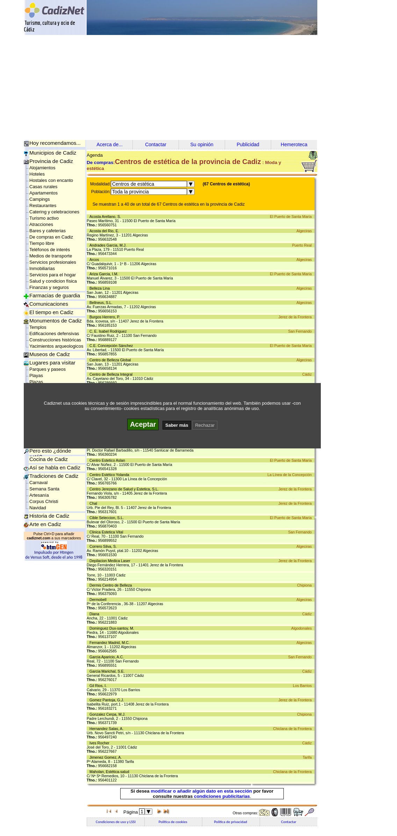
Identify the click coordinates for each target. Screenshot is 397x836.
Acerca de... (109, 144)
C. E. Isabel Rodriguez (109, 331)
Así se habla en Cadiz (54, 467)
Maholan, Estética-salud (110, 772)
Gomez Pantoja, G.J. (107, 700)
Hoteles (37, 174)
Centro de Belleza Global (111, 360)
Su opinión (201, 144)
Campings (39, 199)
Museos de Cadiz (49, 354)
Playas (36, 375)
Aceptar (143, 424)
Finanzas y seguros (49, 287)
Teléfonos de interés (49, 249)
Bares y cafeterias (47, 230)
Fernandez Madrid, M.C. (110, 642)
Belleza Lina (100, 288)
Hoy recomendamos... (55, 143)
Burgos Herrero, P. (105, 317)
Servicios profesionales (52, 262)
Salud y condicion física (53, 281)
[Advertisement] (198, 87)
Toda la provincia (130, 191)
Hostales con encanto (51, 180)
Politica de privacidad (231, 822)
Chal (94, 503)
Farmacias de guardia (54, 295)
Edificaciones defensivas (54, 333)
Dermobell (98, 599)
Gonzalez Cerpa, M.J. (108, 714)
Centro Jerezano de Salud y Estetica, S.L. (125, 489)
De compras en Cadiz (51, 237)
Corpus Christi (43, 501)
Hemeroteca (294, 144)
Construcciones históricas (55, 339)
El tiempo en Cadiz (51, 312)
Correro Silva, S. (104, 546)
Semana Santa (44, 488)
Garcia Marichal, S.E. (108, 671)
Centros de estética (133, 184)
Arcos (95, 259)
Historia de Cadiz (49, 516)
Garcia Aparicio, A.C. (107, 657)
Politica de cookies (173, 822)
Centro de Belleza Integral (112, 374)
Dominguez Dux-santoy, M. (112, 628)
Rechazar (205, 425)
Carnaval (38, 482)
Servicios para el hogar (52, 274)
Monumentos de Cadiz (55, 321)
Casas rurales (43, 186)
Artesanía (39, 495)
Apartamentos (43, 193)
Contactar (155, 144)
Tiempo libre (41, 243)
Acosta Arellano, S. (106, 216)
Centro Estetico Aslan (108, 460)
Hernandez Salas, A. (107, 729)
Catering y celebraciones (54, 211)
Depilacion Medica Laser (110, 561)
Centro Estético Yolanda (110, 475)
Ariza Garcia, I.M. (104, 274)
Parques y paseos (47, 369)
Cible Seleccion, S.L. (107, 518)
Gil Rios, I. (99, 685)
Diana (95, 614)
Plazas (36, 381)
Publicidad (248, 144)
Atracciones (41, 224)
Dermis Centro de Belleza (111, 585)
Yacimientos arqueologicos (56, 346)
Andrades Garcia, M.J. (109, 245)
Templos (37, 327)
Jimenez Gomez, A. (106, 757)
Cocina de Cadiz (48, 459)
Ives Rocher (100, 743)
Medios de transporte (50, 255)
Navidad (37, 507)
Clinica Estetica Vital (107, 532)
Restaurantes (42, 205)
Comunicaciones (48, 304)
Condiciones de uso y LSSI (116, 822)
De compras (100, 162)
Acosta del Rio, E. (105, 231)
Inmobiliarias (42, 268)
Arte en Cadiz (45, 524)
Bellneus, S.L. (102, 302)
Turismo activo (44, 218)
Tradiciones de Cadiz (53, 476)
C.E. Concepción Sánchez (112, 345)
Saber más (176, 425)
